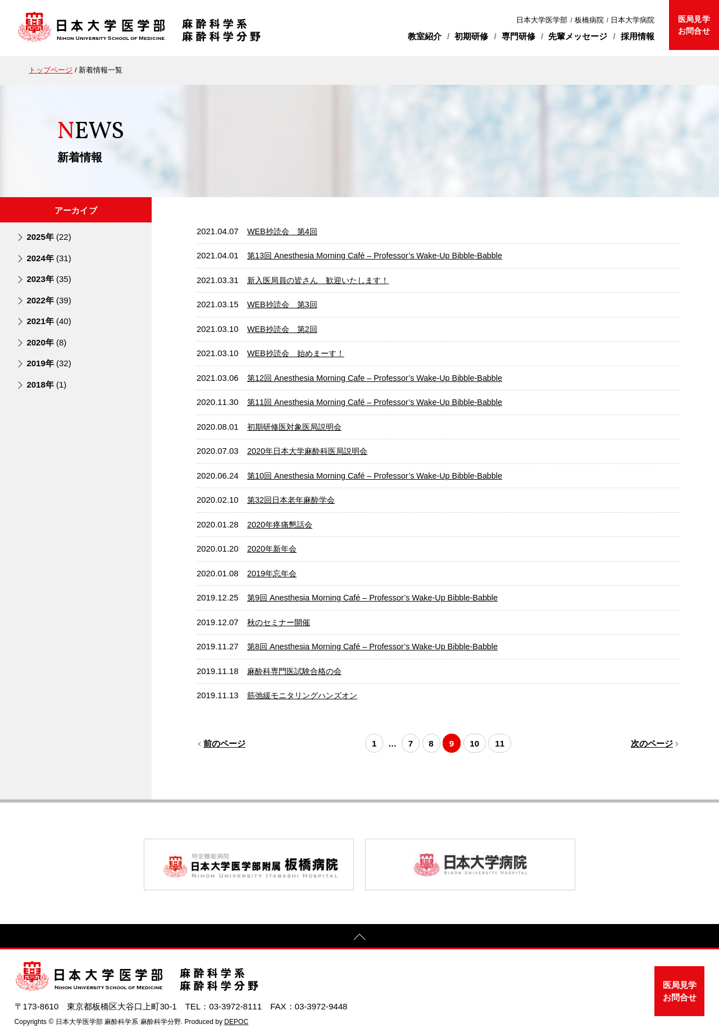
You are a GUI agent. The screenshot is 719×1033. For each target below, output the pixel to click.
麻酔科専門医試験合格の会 (297, 669)
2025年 (48, 237)
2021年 (48, 321)
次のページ (652, 740)
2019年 (48, 362)
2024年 (48, 257)
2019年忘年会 (273, 571)
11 (504, 740)
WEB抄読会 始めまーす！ (299, 352)
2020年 (46, 342)
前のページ (224, 740)
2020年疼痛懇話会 (281, 522)
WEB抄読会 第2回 (284, 328)
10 (477, 740)
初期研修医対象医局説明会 (297, 425)
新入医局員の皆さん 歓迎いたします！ (323, 279)
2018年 (46, 384)
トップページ (50, 70)
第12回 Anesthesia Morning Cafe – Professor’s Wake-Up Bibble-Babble (379, 376)
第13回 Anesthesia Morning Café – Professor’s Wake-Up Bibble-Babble (379, 255)
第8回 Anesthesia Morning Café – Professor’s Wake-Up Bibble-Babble (377, 644)
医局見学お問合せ (693, 25)
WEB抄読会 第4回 (284, 230)
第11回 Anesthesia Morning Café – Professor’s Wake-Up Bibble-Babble (379, 401)
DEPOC (236, 1019)
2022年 (48, 299)
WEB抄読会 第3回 (284, 303)
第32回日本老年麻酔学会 (294, 498)
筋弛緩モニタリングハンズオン (306, 693)
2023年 (48, 279)
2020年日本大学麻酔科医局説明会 (311, 449)
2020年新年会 (273, 547)
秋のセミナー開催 (281, 620)
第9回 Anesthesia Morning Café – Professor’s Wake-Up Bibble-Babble (377, 595)
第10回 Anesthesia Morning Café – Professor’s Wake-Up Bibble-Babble (379, 474)
